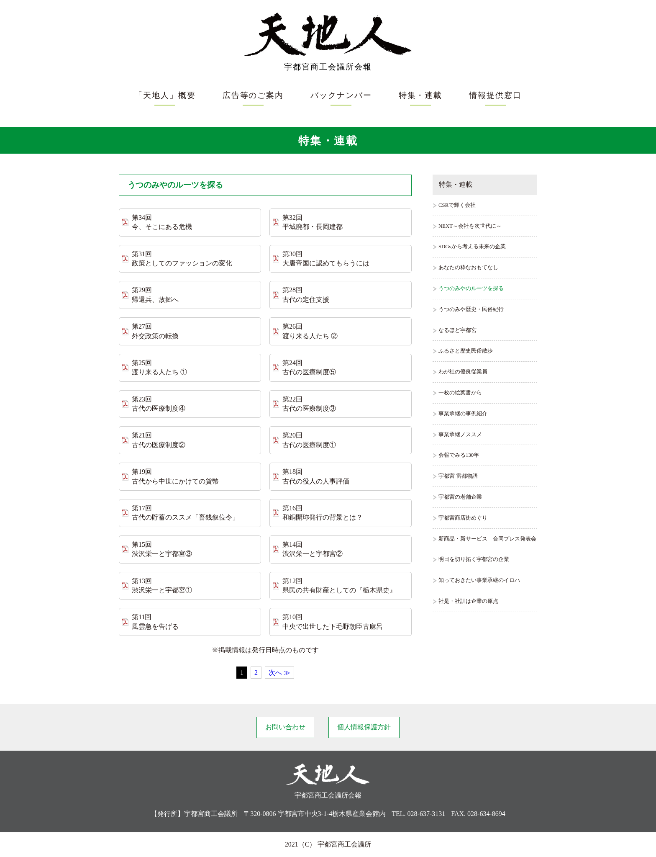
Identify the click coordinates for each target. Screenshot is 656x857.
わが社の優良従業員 (462, 372)
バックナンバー (341, 95)
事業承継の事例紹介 (462, 414)
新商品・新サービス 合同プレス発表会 (487, 539)
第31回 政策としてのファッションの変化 (182, 258)
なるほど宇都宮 (457, 330)
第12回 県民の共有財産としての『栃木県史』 (339, 585)
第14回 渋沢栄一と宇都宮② (312, 549)
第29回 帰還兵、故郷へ (155, 294)
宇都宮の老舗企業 (460, 497)
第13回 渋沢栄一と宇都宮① (162, 585)
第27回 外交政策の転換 (155, 331)
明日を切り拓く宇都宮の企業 (473, 559)
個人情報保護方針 (364, 727)
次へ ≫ (279, 672)
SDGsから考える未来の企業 (472, 247)
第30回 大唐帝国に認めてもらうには (325, 258)
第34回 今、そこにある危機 (162, 222)
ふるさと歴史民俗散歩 (465, 351)
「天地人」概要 (164, 95)
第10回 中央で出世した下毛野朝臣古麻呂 (332, 621)
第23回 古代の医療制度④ (158, 404)
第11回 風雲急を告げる (155, 621)
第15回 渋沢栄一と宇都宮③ (162, 549)
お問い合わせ (285, 727)
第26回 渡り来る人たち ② (310, 331)
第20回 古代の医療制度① (309, 440)
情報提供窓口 (495, 95)
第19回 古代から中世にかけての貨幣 (175, 476)
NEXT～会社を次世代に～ (470, 226)
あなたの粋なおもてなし (468, 267)
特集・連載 (421, 95)
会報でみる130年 (458, 455)
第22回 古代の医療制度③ (309, 404)
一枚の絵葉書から (460, 393)
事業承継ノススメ (460, 435)
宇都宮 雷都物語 (458, 476)
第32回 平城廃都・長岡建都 (312, 222)
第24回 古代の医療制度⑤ (309, 367)
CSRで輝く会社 (457, 205)
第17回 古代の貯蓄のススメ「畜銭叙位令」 (185, 512)
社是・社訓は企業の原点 (468, 601)
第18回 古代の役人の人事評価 (315, 476)
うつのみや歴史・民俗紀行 (471, 309)
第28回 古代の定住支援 (305, 294)
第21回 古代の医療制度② (158, 440)
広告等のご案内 (253, 95)
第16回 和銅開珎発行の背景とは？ (322, 512)
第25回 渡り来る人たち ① (159, 367)
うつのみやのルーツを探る (471, 288)
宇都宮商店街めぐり (462, 518)
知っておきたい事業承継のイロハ (479, 580)
